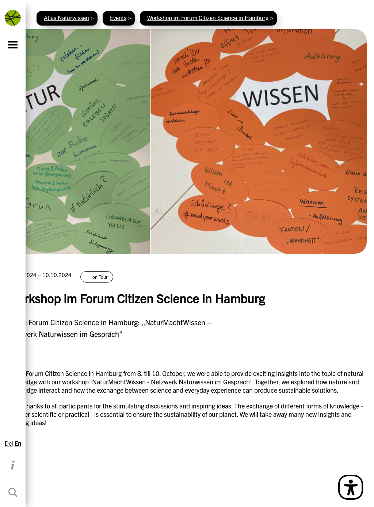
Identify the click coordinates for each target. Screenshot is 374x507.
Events (118, 17)
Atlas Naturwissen (66, 17)
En (18, 443)
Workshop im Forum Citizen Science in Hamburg (207, 17)
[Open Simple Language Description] (350, 487)
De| (9, 443)
